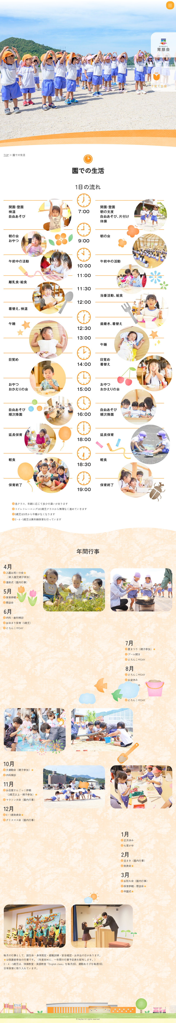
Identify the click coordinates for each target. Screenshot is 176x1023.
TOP (6, 155)
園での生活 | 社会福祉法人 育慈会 (83, 5)
